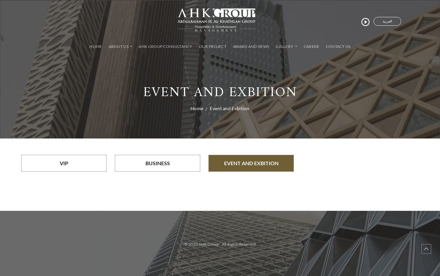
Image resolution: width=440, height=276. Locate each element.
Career (311, 46)
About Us (119, 46)
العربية (387, 21)
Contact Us (338, 46)
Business (157, 163)
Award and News (251, 46)
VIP (64, 163)
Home (96, 46)
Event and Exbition (229, 108)
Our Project (212, 46)
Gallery (285, 46)
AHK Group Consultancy (165, 46)
